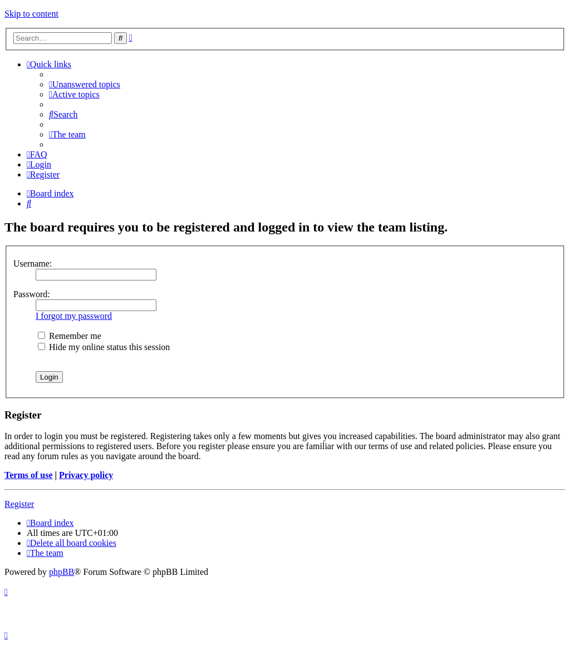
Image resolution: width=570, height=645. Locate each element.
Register (19, 504)
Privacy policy (86, 475)
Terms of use (28, 475)
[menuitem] (84, 84)
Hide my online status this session (104, 347)
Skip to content (31, 13)
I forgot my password (74, 316)
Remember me (69, 336)
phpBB (61, 572)
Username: (32, 263)
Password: (31, 294)
